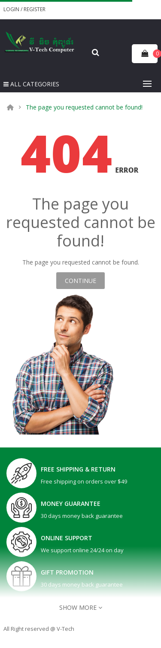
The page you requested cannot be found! (84, 107)
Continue (80, 281)
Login (12, 9)
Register (35, 9)
